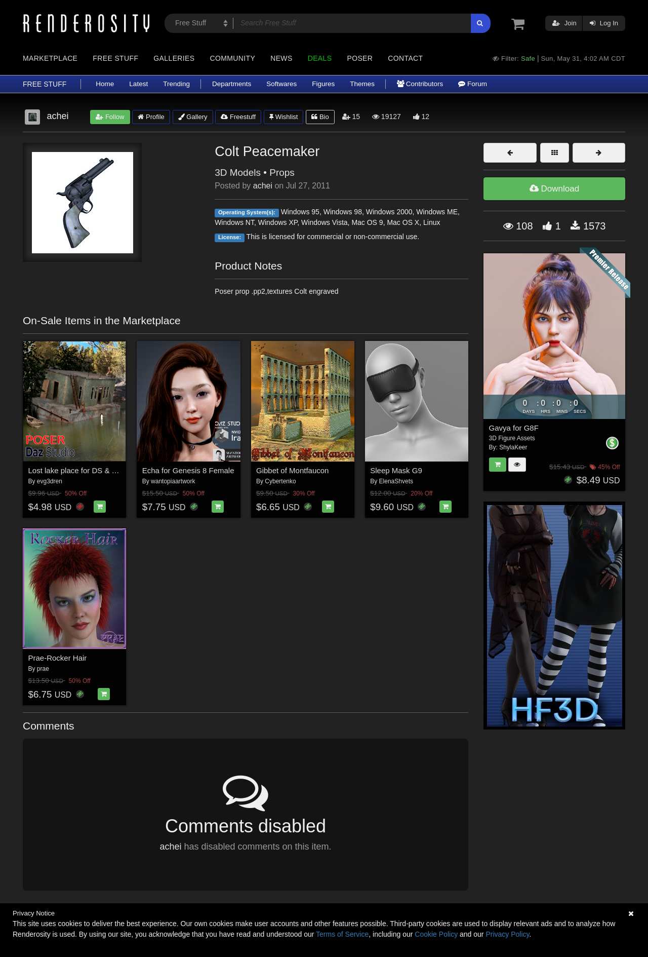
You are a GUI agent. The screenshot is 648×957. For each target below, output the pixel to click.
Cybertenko (280, 481)
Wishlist (283, 117)
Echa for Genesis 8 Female (188, 470)
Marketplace (50, 58)
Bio (320, 117)
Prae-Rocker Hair (57, 658)
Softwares (281, 84)
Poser (360, 58)
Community (233, 58)
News (281, 58)
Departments (231, 84)
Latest (138, 84)
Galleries (173, 58)
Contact (405, 58)
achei (262, 185)
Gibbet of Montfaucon (292, 470)
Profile (151, 117)
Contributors (420, 84)
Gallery (193, 117)
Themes (362, 84)
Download (554, 189)
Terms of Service (342, 934)
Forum (472, 84)
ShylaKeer (513, 447)
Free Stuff (115, 58)
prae (43, 668)
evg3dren (49, 481)
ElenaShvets (396, 481)
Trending (176, 84)
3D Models (238, 172)
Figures (323, 84)
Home (105, 84)
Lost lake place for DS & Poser (80, 470)
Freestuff (238, 117)
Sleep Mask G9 (396, 470)
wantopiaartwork (173, 481)
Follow (110, 117)
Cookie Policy (436, 934)
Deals (320, 58)
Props (282, 172)
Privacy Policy (507, 934)
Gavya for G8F (514, 428)
